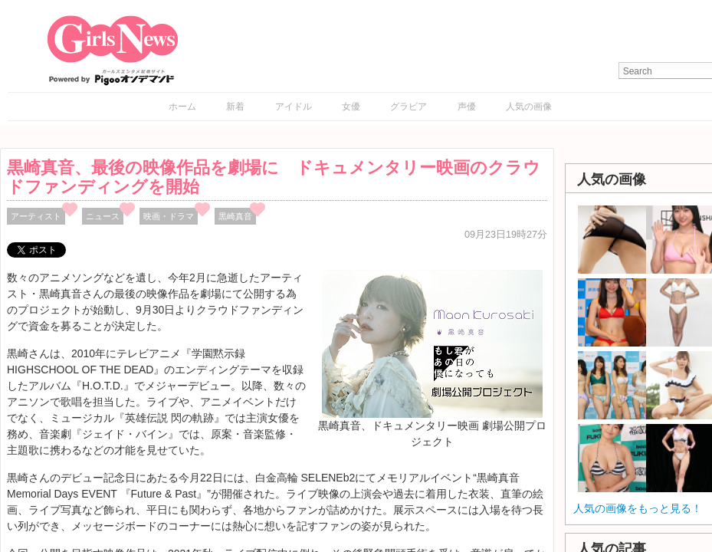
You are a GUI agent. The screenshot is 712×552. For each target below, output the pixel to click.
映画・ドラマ (168, 216)
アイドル (293, 106)
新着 (235, 106)
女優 (351, 106)
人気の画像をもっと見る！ (637, 508)
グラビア (408, 106)
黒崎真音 (235, 216)
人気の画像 (529, 106)
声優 (467, 106)
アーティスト (36, 216)
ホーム (182, 106)
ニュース (103, 216)
